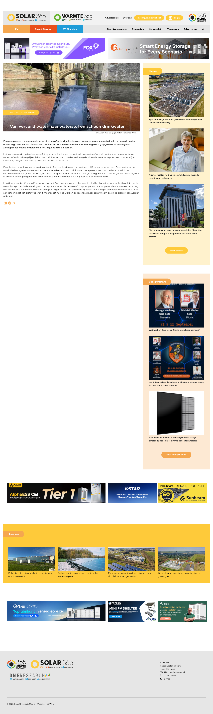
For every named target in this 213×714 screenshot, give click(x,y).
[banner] (54, 48)
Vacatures (173, 29)
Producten (138, 29)
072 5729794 (170, 675)
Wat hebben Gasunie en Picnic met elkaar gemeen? (174, 330)
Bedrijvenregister (117, 29)
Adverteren (190, 29)
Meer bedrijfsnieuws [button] (176, 454)
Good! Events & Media (24, 704)
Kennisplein (155, 29)
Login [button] (177, 18)
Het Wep (49, 704)
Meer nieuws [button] (176, 250)
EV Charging (70, 29)
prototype (97, 141)
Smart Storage (43, 29)
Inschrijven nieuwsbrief (149, 18)
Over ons (127, 18)
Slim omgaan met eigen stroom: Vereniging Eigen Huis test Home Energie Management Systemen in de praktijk (175, 233)
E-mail (167, 679)
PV (16, 29)
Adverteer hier (112, 18)
